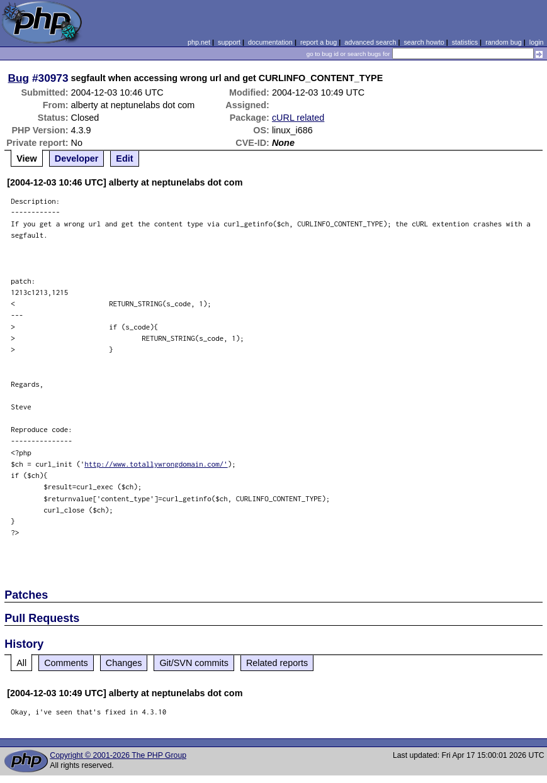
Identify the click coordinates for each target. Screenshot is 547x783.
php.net (199, 42)
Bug (19, 78)
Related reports (277, 663)
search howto (423, 42)
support (229, 42)
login (536, 42)
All (21, 663)
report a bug (318, 42)
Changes (124, 663)
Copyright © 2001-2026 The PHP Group (118, 755)
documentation (270, 42)
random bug (503, 42)
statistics (465, 42)
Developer (77, 158)
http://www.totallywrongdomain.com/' (156, 464)
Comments (66, 663)
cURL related (298, 118)
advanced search (370, 42)
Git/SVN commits (193, 663)
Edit (124, 158)
